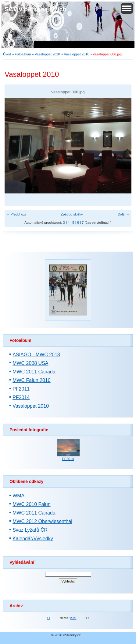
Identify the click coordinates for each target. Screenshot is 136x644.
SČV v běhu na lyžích (35, 9)
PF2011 (21, 388)
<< (48, 618)
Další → (124, 214)
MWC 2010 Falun (32, 504)
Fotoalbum (23, 54)
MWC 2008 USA (30, 363)
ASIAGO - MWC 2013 (36, 354)
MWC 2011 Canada (34, 371)
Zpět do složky (72, 214)
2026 (73, 618)
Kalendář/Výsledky (33, 538)
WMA (18, 495)
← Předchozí (16, 214)
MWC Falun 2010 (32, 380)
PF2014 (21, 397)
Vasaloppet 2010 (47, 54)
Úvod (7, 54)
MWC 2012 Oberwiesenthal (42, 521)
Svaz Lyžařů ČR (30, 530)
